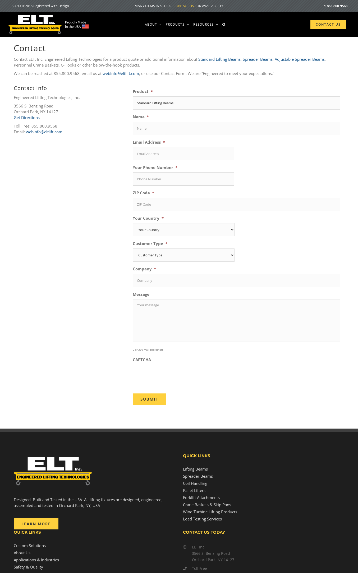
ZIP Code (143, 192)
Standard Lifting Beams (219, 59)
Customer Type (150, 243)
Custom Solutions (30, 545)
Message (141, 294)
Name (141, 116)
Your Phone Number (155, 167)
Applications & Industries (36, 559)
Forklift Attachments (201, 497)
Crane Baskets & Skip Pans (207, 504)
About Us (22, 552)
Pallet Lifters (194, 490)
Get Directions (27, 117)
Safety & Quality (28, 567)
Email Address (149, 142)
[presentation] (173, 375)
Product (143, 91)
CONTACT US (183, 5)
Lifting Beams (195, 469)
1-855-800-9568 (335, 5)
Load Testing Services (202, 519)
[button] (224, 24)
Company (144, 268)
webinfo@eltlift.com (121, 73)
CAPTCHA (142, 359)
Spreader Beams (258, 59)
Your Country (148, 218)
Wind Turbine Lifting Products (210, 511)
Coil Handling (195, 483)
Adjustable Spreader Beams (300, 59)
